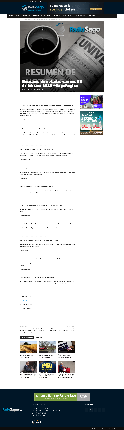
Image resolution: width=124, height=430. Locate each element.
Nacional (36, 15)
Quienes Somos (81, 15)
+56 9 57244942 (42, 414)
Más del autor (38, 337)
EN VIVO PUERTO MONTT (107, 428)
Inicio (21, 19)
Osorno (17, 15)
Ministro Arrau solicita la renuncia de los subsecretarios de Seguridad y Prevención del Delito (28, 376)
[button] (30, 1)
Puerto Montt (26, 15)
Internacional (45, 15)
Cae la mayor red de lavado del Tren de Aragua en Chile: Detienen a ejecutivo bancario (47, 376)
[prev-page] (21, 381)
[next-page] (23, 381)
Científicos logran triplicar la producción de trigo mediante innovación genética (26, 356)
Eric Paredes (27, 89)
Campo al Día (57, 15)
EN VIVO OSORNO (96, 428)
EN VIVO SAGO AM (118, 428)
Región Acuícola (68, 15)
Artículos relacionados (27, 337)
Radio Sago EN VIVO (22, 1)
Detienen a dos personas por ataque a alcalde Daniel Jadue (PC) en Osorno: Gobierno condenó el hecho (62, 330)
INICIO (11, 15)
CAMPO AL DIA (23, 352)
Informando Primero (28, 19)
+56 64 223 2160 (41, 412)
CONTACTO (92, 15)
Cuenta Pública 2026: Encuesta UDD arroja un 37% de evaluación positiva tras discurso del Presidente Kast (66, 376)
